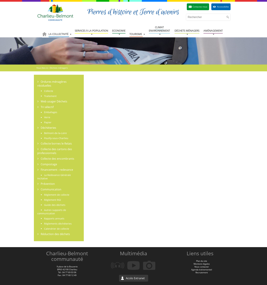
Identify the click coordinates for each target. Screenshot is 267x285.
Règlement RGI (52, 199)
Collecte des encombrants (57, 159)
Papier (47, 122)
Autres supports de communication (51, 211)
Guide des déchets (54, 205)
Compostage (49, 164)
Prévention (48, 184)
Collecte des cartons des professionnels (54, 151)
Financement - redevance (57, 170)
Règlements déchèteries (58, 223)
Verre (47, 117)
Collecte (48, 91)
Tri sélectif (47, 107)
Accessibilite (223, 6)
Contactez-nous (200, 6)
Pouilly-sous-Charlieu (56, 138)
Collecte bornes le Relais (56, 143)
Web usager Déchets (54, 101)
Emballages (50, 112)
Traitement (50, 96)
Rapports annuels (54, 218)
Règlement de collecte (56, 194)
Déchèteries (48, 128)
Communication (51, 189)
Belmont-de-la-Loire (55, 133)
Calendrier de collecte (56, 228)
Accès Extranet (135, 278)
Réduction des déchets (55, 234)
